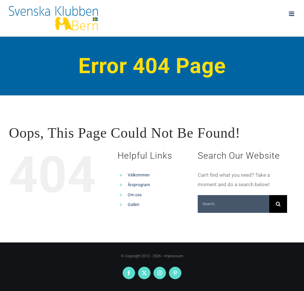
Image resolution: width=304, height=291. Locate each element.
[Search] (278, 204)
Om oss (135, 194)
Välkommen (139, 175)
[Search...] (233, 204)
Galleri (133, 204)
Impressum (173, 256)
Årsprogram (139, 184)
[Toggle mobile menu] (292, 14)
